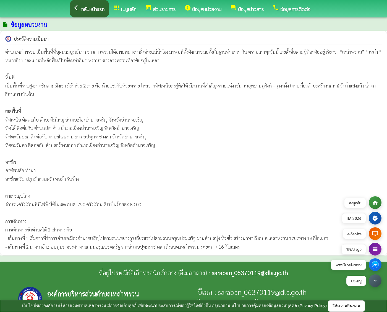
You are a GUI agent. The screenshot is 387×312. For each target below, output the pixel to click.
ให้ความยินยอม (346, 305)
